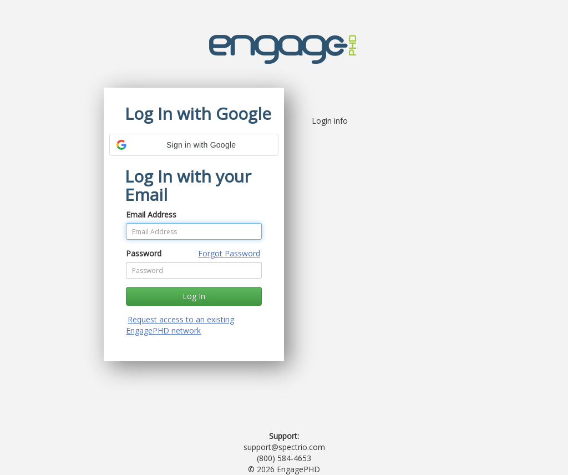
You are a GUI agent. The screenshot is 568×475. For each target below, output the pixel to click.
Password (143, 253)
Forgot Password (229, 253)
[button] (193, 145)
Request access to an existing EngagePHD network (180, 325)
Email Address (151, 214)
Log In (193, 296)
